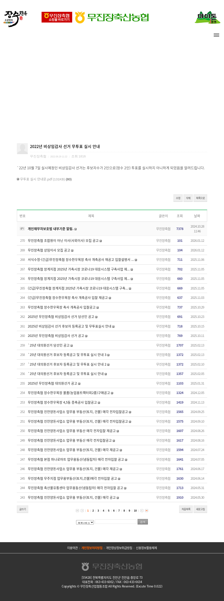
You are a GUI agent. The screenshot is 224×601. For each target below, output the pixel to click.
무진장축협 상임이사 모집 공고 (49, 250)
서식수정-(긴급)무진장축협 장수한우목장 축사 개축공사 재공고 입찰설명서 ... (81, 259)
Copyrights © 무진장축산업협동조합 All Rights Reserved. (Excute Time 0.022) (112, 586)
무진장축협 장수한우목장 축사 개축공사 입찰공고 (62, 307)
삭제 (188, 198)
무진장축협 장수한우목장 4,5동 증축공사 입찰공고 (62, 402)
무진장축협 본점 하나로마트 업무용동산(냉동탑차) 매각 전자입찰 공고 (76, 459)
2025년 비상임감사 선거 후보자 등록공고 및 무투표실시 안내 (69, 326)
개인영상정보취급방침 (119, 547)
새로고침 (200, 509)
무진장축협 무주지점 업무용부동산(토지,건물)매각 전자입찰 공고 (72, 478)
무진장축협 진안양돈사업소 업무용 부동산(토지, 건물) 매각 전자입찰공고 (78, 411)
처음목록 (186, 509)
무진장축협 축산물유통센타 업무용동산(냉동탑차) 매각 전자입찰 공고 (75, 487)
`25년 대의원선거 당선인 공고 (49, 345)
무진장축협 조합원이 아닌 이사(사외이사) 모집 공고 (63, 240)
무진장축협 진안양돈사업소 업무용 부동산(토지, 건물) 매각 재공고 (73, 449)
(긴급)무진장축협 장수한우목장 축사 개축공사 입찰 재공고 (68, 297)
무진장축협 (163, 228)
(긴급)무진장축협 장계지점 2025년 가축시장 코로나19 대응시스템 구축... (78, 288)
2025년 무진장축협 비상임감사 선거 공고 (56, 335)
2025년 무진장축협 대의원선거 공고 (52, 383)
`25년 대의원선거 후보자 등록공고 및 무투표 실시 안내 (66, 373)
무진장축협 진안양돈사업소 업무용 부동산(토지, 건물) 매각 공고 (72, 497)
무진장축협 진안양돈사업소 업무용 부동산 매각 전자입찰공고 (70, 440)
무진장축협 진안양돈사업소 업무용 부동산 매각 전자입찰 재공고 (72, 430)
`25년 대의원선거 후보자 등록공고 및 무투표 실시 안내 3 (67, 354)
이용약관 (72, 547)
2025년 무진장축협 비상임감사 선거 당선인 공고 (61, 316)
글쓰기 (22, 509)
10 (135, 510)
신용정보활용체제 (146, 547)
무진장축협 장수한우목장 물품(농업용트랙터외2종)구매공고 (69, 392)
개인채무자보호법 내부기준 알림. (51, 228)
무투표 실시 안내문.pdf (36, 179)
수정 (178, 198)
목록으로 (200, 198)
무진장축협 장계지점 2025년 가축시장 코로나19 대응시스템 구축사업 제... (79, 269)
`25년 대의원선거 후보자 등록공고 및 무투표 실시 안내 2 (67, 364)
